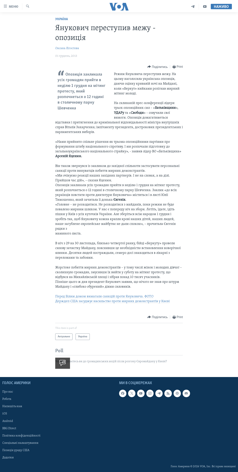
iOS (4, 413)
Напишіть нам (12, 406)
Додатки (8, 457)
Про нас (7, 391)
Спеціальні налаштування (20, 443)
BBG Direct (9, 428)
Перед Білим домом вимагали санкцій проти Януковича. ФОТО (104, 296)
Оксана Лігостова (67, 48)
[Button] (157, 66)
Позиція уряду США (15, 450)
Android (7, 421)
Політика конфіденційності (21, 435)
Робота (6, 399)
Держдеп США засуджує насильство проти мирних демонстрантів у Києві (112, 301)
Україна (61, 19)
